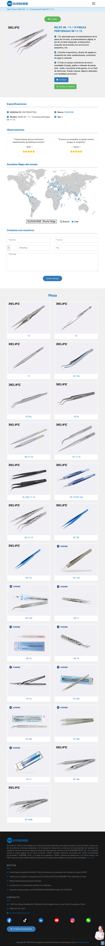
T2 (76, 336)
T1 (29, 376)
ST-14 (28, 699)
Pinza (14, 9)
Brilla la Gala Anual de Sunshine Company (25, 881)
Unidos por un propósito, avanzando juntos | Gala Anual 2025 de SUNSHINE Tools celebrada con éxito (48, 877)
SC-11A (76, 578)
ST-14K (76, 699)
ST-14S (29, 739)
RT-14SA (28, 820)
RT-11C (29, 578)
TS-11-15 (76, 457)
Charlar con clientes (65, 87)
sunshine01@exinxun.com (20, 913)
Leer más (90, 858)
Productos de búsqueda (21, 929)
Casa (9, 9)
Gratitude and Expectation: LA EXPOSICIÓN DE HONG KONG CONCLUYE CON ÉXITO (41, 890)
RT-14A (76, 779)
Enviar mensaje (52, 278)
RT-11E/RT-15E (76, 497)
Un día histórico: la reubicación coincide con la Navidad (30, 885)
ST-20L (29, 416)
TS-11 (28, 779)
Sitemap (79, 942)
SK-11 (76, 618)
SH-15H (28, 618)
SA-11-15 (29, 457)
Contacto (61, 80)
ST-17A (76, 376)
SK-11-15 (29, 537)
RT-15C (76, 537)
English (52, 19)
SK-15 (76, 658)
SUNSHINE (69, 112)
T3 (29, 336)
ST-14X (76, 739)
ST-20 (76, 416)
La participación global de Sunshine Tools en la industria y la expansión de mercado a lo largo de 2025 (48, 872)
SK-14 (28, 658)
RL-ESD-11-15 (29, 497)
